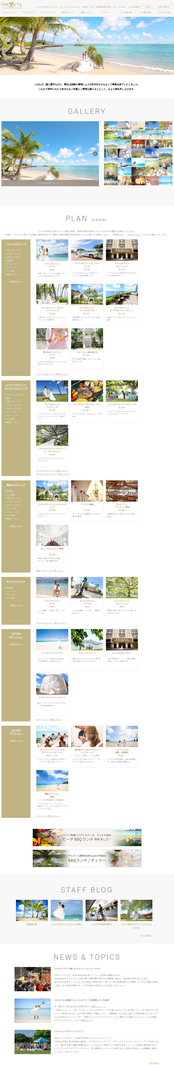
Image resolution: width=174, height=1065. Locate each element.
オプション (106, 12)
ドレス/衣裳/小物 (125, 12)
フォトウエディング (9, 12)
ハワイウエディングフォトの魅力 (67, 924)
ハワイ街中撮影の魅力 (101, 924)
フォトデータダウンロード (46, 7)
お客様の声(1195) (103, 7)
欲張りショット (98, 1006)
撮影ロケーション (87, 12)
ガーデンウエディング (48, 12)
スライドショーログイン (70, 7)
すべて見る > (146, 935)
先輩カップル (88, 7)
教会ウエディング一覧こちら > (50, 571)
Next (95, 153)
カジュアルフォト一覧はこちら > (51, 623)
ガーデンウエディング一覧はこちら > (53, 474)
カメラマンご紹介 (164, 12)
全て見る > (154, 1063)
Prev (5, 153)
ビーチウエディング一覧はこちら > (52, 470)
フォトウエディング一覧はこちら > (52, 374)
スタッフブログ (119, 7)
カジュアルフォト (16, 581)
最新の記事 (32, 924)
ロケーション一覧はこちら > (49, 719)
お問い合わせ (164, 7)
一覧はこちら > (16, 281)
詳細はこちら (87, 1020)
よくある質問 (133, 7)
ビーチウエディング (29, 12)
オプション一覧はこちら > (48, 816)
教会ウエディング (67, 12)
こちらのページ (133, 234)
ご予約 (147, 7)
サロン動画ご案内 (145, 12)
